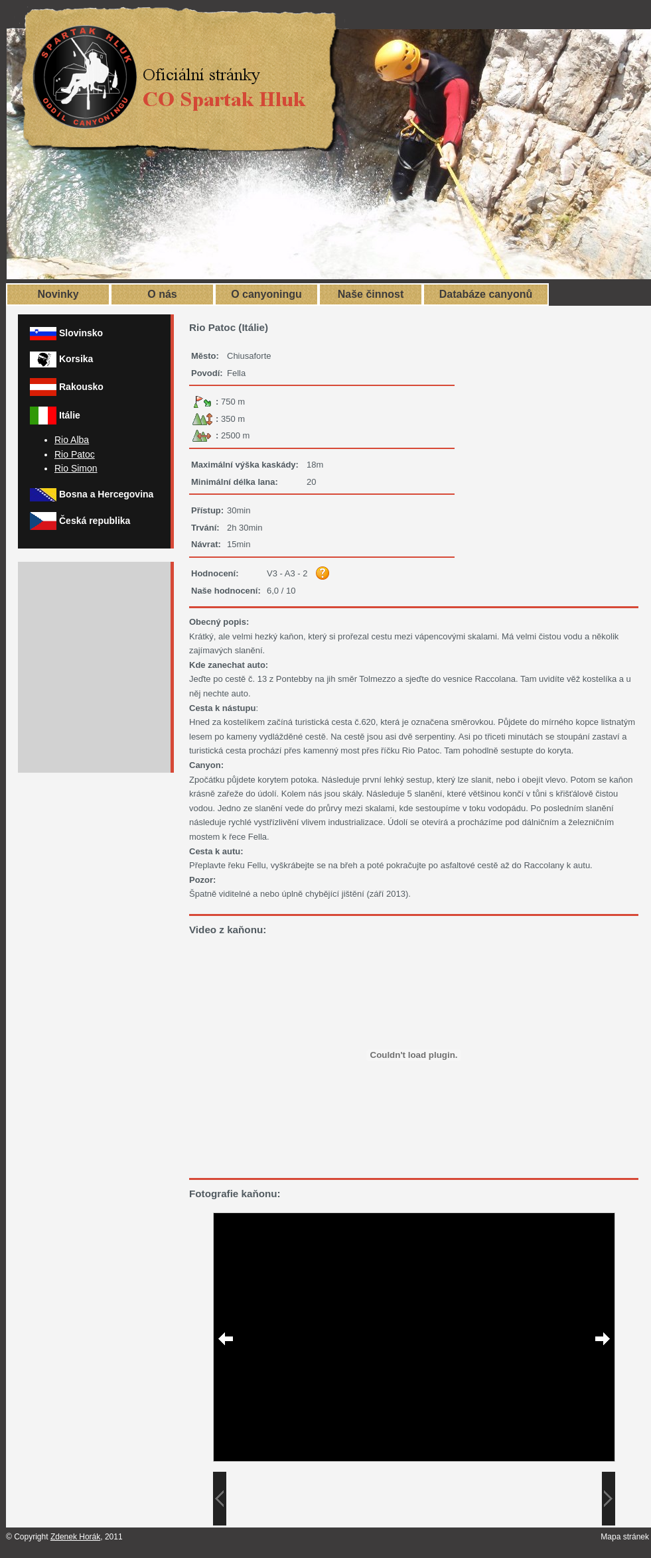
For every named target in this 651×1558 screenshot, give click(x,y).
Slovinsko (81, 333)
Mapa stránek (625, 1536)
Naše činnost (371, 294)
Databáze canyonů (485, 294)
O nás (162, 294)
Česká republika (94, 520)
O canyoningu (266, 294)
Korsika (76, 359)
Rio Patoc (74, 454)
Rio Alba (71, 439)
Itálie (69, 415)
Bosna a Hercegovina (106, 494)
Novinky (57, 294)
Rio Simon (76, 468)
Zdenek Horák (75, 1536)
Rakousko (81, 386)
